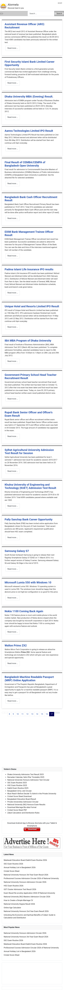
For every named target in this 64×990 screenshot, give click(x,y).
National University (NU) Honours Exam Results (26, 804)
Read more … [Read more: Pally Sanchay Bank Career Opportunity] (12, 537)
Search (59, 13)
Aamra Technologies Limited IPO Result (29, 130)
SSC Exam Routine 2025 (17, 783)
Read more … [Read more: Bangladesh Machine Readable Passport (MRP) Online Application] (12, 701)
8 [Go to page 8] (9, 714)
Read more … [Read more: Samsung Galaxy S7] (12, 569)
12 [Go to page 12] (27, 714)
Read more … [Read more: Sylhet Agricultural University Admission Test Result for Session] (12, 471)
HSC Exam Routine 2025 (17, 785)
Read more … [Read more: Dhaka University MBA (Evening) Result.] (12, 117)
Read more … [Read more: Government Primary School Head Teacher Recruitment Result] (12, 399)
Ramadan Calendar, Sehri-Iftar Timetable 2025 (25, 777)
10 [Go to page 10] (18, 714)
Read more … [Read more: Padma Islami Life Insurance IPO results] (12, 293)
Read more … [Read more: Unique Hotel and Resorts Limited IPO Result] (12, 327)
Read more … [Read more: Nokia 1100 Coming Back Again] (12, 632)
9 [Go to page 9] (13, 714)
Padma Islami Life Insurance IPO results (29, 269)
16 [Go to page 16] (47, 714)
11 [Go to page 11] (22, 714)
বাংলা (60, 3)
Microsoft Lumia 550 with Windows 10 (28, 582)
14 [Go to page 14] (37, 714)
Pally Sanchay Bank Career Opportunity (28, 519)
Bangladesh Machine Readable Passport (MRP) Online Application (29, 678)
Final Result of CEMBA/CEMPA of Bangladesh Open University (25, 164)
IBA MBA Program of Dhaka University (28, 340)
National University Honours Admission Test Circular (28, 780)
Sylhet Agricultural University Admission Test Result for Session (29, 451)
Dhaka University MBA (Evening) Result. (29, 96)
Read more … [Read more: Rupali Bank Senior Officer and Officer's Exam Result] (12, 436)
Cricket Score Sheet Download (19, 796)
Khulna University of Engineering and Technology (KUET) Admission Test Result (30, 486)
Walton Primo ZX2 (16, 645)
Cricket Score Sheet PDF (17, 810)
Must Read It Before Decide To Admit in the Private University (31, 794)
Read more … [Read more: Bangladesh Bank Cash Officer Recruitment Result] (12, 218)
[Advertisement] (32, 744)
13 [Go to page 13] (32, 714)
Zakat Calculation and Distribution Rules (23, 813)
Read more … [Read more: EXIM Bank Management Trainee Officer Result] (12, 256)
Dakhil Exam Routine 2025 (17, 788)
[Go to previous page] (6, 713)
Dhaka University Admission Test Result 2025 (25, 774)
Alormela (13, 4)
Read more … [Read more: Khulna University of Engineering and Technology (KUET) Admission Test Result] (12, 506)
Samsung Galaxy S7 (17, 551)
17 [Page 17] (52, 714)
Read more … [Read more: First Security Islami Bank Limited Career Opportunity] (12, 83)
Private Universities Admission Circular (22, 802)
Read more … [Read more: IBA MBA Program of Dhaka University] (12, 361)
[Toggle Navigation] (1, 13)
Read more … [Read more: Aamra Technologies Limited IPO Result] (12, 149)
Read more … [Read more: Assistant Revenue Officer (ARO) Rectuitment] (12, 48)
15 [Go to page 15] (42, 714)
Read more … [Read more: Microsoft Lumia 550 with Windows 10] (12, 598)
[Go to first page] (3, 713)
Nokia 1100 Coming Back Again (24, 611)
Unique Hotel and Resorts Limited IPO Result (32, 306)
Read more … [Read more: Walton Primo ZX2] (12, 663)
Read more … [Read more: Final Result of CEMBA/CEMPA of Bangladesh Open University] (12, 183)
